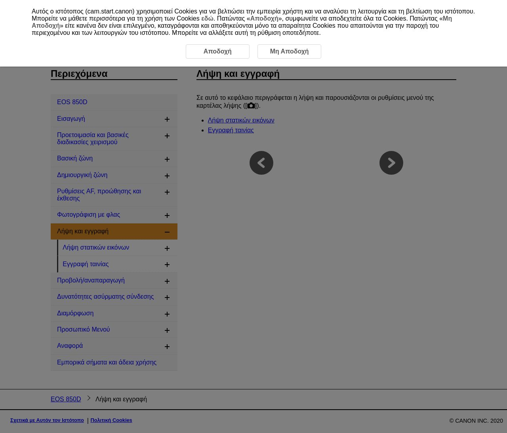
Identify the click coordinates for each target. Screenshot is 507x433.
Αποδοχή (264, 18)
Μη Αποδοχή (289, 51)
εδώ (207, 18)
